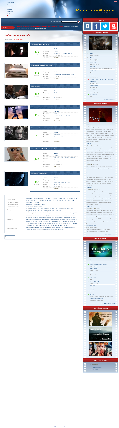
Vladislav (89, 164)
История (28, 229)
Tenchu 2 (56, 113)
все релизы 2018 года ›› (108, 303)
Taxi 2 (55, 72)
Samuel (89, 175)
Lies (62, 136)
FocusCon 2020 (33, 225)
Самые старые (38, 206)
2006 (49, 198)
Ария (55, 95)
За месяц (36, 198)
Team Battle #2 (56, 215)
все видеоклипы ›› (109, 99)
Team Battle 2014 (54, 219)
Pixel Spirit (92, 285)
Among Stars (93, 62)
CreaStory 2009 (62, 213)
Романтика (59, 227)
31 (54, 164)
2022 (57, 200)
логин (6, 21)
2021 (54, 200)
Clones (91, 260)
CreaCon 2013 (59, 217)
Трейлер (53, 227)
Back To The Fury (94, 281)
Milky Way (92, 57)
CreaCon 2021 (41, 225)
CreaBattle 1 (29, 213)
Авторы (9, 9)
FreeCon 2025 (58, 225)
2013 (75, 198)
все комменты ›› (110, 234)
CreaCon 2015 (73, 219)
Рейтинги (10, 11)
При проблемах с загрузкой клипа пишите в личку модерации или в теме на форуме (40, 26)
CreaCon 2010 (65, 215)
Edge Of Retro (93, 268)
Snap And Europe (58, 157)
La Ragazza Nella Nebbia (96, 298)
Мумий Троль (57, 74)
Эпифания (92, 75)
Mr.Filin (89, 227)
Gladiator (56, 92)
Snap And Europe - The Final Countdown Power (44, 148)
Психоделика (39, 229)
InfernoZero (90, 127)
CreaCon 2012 (50, 217)
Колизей (60, 95)
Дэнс (55, 229)
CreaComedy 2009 (72, 213)
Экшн (31, 227)
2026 (72, 200)
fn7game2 (95, 369)
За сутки (42, 204)
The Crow (56, 51)
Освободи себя (94, 85)
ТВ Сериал (60, 229)
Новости (9, 4)
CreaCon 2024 (50, 225)
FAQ (8, 13)
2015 (31, 200)
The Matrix (57, 155)
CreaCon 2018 (42, 223)
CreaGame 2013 (67, 217)
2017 (39, 200)
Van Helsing (57, 134)
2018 (42, 200)
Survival (92, 294)
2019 (46, 200)
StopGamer (92, 66)
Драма (27, 227)
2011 (68, 198)
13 (54, 55)
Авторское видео (48, 229)
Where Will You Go (66, 53)
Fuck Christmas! (94, 90)
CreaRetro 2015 (30, 221)
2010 (64, 198)
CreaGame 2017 (33, 223)
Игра (41, 227)
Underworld (57, 180)
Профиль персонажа (68, 227)
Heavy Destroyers (91, 225)
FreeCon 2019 (67, 223)
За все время (29, 198)
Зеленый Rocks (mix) (68, 74)
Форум (9, 15)
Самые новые (29, 206)
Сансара (92, 272)
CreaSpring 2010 (47, 215)
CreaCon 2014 (45, 219)
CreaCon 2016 (47, 221)
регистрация (12, 21)
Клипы (9, 7)
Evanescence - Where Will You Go (40, 44)
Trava (91, 53)
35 (54, 186)
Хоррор (33, 229)
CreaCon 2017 (65, 221)
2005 (45, 198)
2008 (56, 198)
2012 (71, 198)
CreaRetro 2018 (51, 223)
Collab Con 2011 (33, 217)
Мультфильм (46, 227)
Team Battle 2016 (56, 221)
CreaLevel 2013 (36, 219)
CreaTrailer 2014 (64, 219)
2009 (60, 198)
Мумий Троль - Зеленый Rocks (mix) (41, 65)
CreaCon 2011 (42, 217)
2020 (50, 200)
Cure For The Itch (65, 116)
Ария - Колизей (35, 86)
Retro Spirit (93, 277)
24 (54, 97)
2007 (52, 198)
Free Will (92, 290)
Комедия (36, 227)
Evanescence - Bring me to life (39, 173)
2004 (41, 198)
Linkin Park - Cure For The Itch (39, 107)
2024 (65, 200)
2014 (27, 200)
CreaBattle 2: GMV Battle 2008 (41, 213)
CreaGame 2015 (39, 221)
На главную (10, 2)
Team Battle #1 (30, 215)
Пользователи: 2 (94, 364)
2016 (35, 200)
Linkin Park (57, 116)
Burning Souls (93, 94)
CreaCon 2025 (66, 225)
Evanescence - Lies (36, 127)
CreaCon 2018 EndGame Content (98, 264)
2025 (69, 200)
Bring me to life (65, 182)
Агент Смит (93, 70)
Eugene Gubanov (91, 145)
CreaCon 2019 (59, 223)
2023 (61, 200)
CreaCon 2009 (38, 215)
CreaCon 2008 (54, 213)
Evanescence (57, 53)
